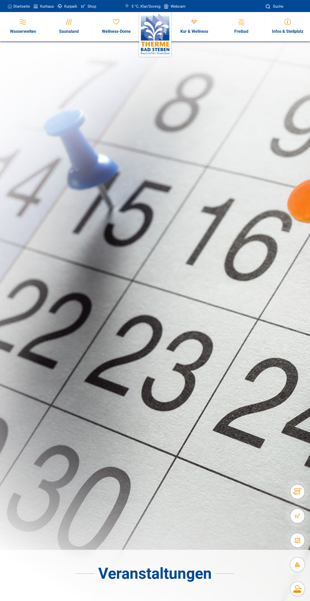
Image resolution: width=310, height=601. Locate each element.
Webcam (174, 6)
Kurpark (67, 6)
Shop (88, 6)
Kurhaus (43, 6)
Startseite (19, 6)
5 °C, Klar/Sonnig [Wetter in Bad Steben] (142, 6)
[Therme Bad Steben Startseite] (155, 34)
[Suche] (268, 6)
